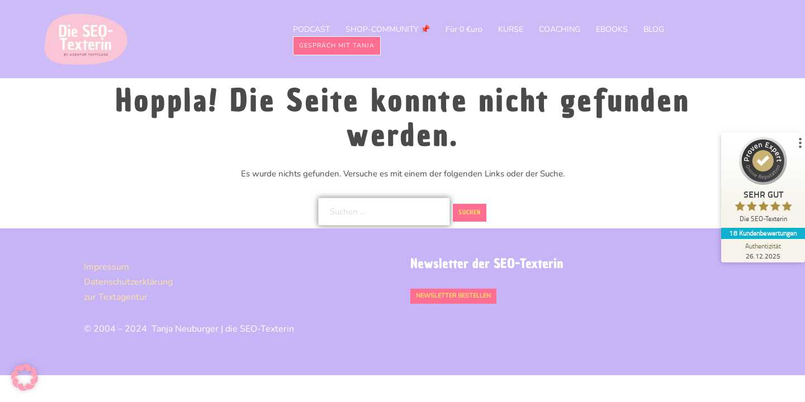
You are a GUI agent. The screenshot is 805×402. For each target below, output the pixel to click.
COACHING (559, 29)
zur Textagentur (116, 297)
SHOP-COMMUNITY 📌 (387, 29)
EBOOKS (612, 29)
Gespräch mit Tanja (337, 45)
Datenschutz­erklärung (128, 282)
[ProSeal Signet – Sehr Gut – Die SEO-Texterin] (763, 182)
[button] (24, 377)
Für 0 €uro (464, 29)
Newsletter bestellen (453, 295)
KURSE (510, 29)
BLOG (653, 29)
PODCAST (311, 29)
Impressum (106, 267)
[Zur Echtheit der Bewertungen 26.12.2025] (763, 250)
